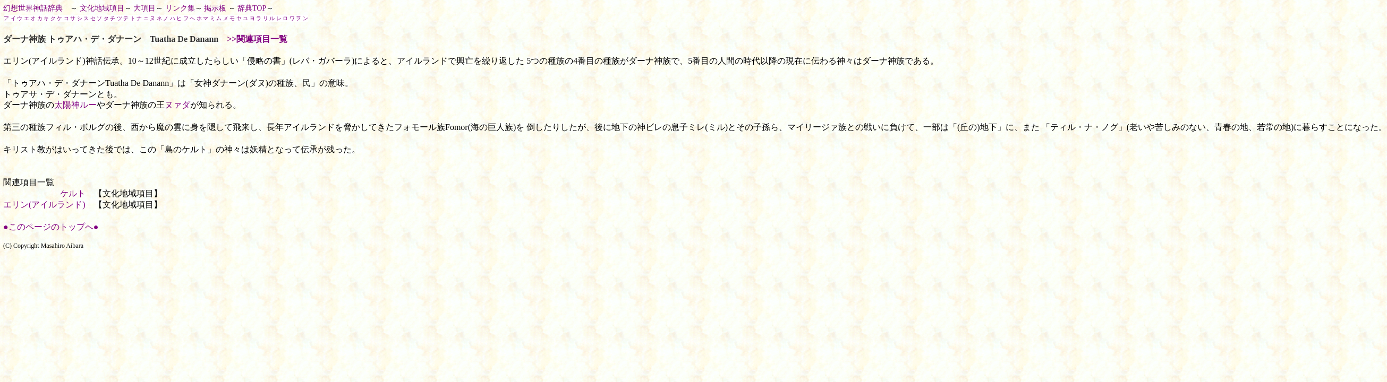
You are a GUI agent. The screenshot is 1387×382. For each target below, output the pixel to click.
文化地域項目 (102, 8)
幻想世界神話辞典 (33, 8)
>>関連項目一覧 (257, 39)
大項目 (144, 8)
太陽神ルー (75, 104)
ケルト (73, 193)
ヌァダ (177, 104)
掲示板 (215, 8)
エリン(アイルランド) (44, 204)
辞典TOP (251, 8)
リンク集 (180, 8)
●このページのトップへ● (50, 226)
